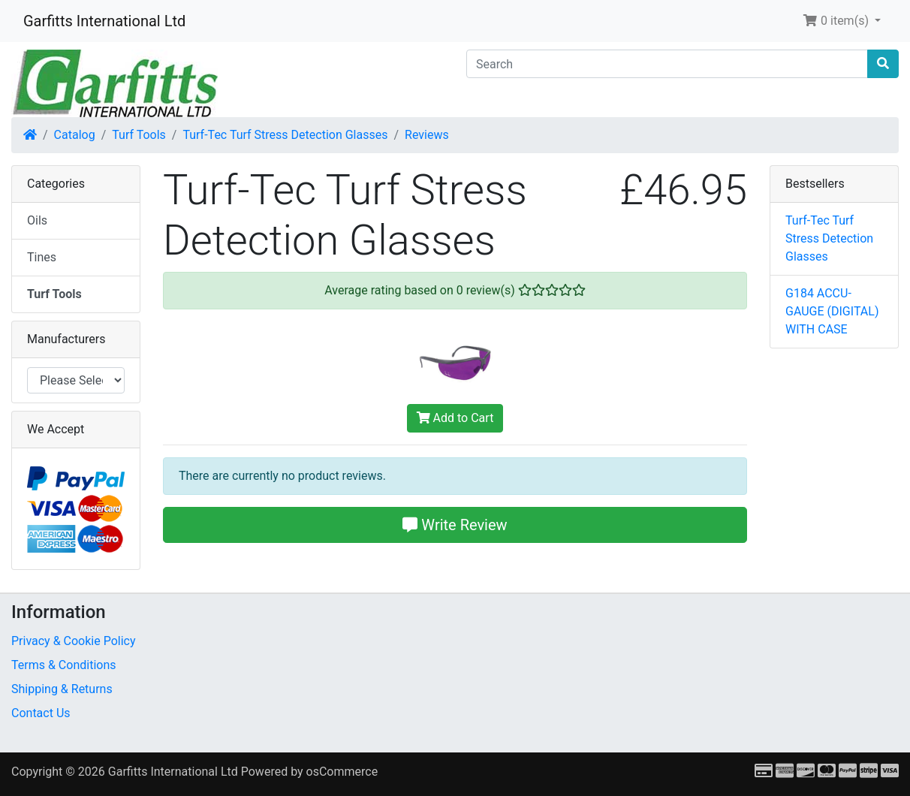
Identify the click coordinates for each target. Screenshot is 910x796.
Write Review (454, 525)
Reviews (427, 135)
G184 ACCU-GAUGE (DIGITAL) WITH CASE (831, 311)
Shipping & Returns (62, 689)
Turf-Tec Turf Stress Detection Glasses (284, 135)
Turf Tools (139, 135)
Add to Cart (455, 418)
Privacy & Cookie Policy (73, 641)
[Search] (667, 64)
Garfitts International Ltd (104, 21)
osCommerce (342, 771)
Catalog (74, 135)
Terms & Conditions (63, 665)
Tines (41, 257)
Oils (37, 220)
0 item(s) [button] (837, 21)
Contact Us (41, 713)
